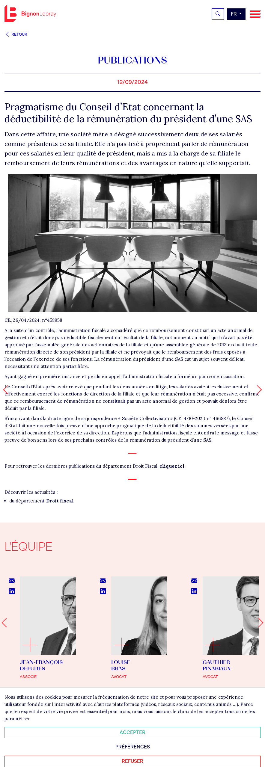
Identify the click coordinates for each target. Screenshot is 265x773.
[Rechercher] (218, 14)
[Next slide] (258, 622)
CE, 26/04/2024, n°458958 (33, 320)
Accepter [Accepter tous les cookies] (132, 732)
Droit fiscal (60, 501)
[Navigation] (255, 14)
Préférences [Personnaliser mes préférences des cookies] (132, 747)
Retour (15, 34)
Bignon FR (30, 13)
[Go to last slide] (6, 622)
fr (234, 14)
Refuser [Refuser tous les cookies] (132, 761)
